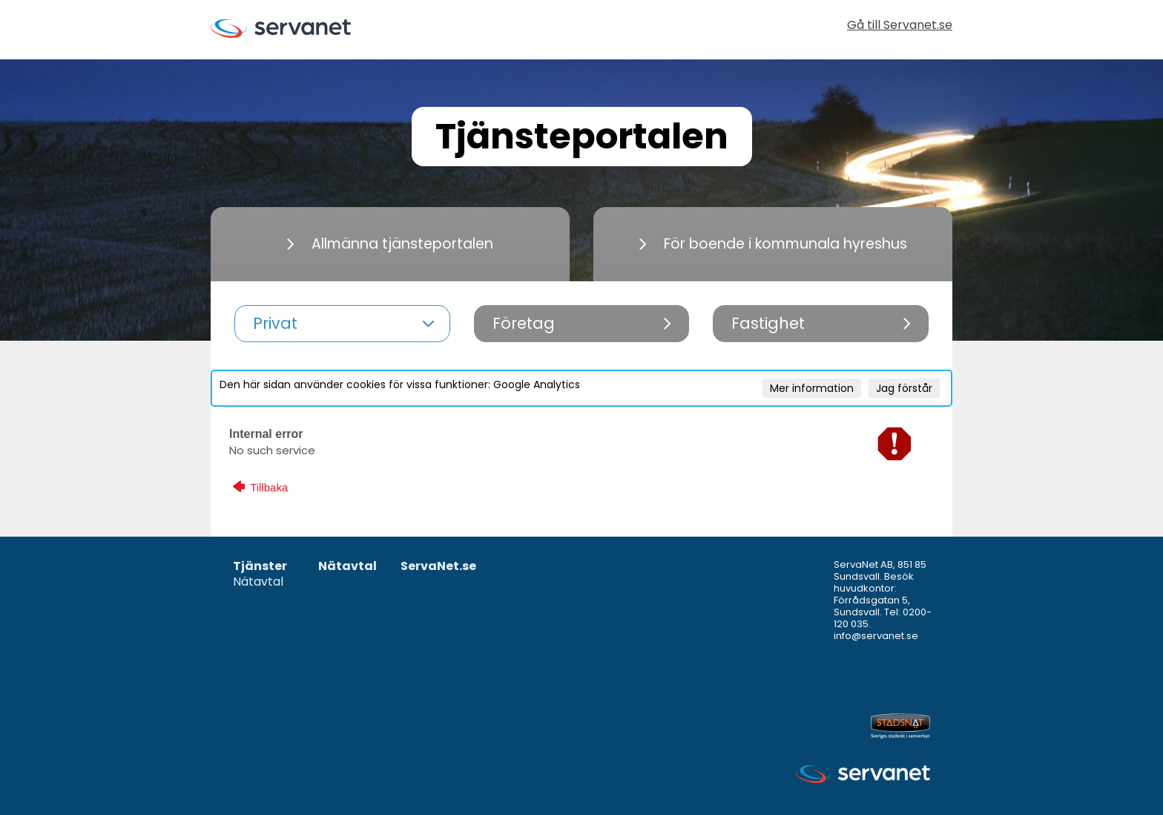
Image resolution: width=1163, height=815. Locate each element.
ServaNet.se (438, 567)
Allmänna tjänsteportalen (390, 244)
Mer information (812, 388)
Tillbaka (260, 487)
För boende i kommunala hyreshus (773, 244)
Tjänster (260, 567)
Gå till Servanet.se (899, 26)
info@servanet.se (876, 636)
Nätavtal (258, 582)
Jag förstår (904, 388)
